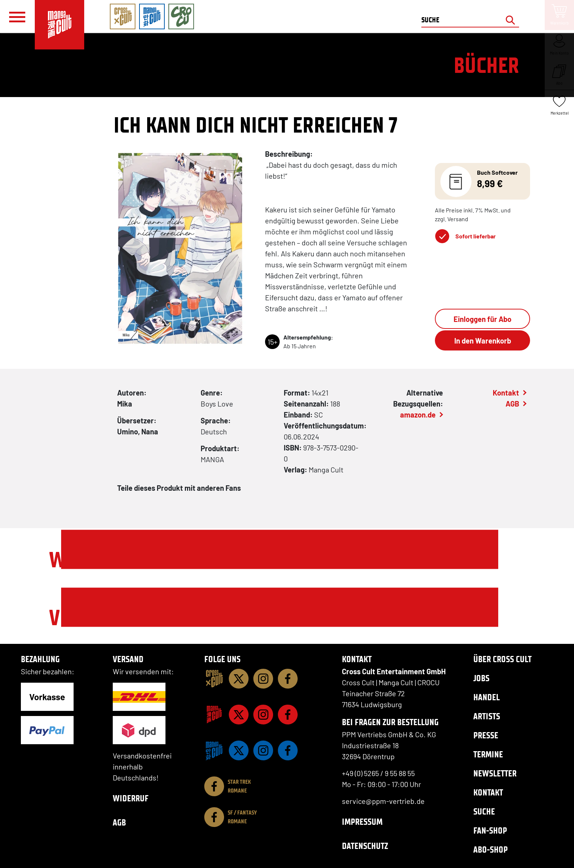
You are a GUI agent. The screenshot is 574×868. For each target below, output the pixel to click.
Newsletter (495, 773)
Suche (484, 811)
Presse (485, 735)
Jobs (481, 678)
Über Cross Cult (502, 659)
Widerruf (131, 798)
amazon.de (418, 414)
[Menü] (17, 17)
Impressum (362, 821)
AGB (512, 403)
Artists (486, 716)
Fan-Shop (490, 830)
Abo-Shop (490, 849)
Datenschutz (365, 846)
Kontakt (506, 392)
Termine (488, 754)
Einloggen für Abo (482, 319)
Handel (486, 697)
